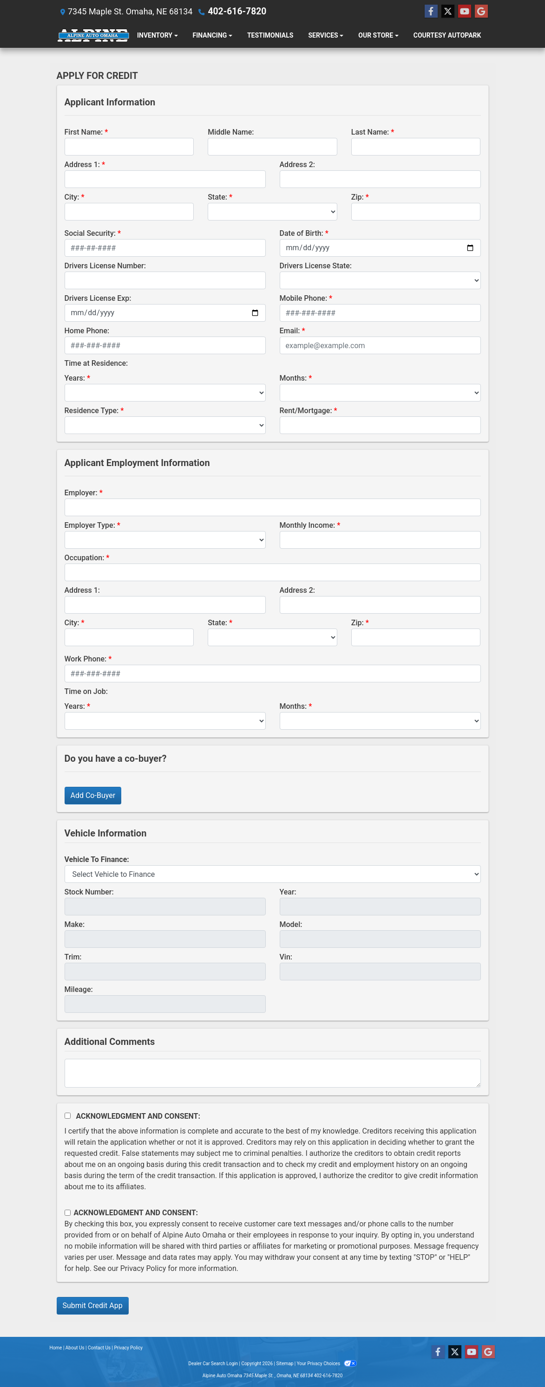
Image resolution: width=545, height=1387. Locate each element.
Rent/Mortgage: (306, 410)
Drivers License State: (316, 265)
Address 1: (82, 164)
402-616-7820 (235, 11)
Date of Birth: (301, 233)
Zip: (357, 197)
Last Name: (370, 132)
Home (56, 1347)
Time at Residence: (96, 363)
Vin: (286, 957)
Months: (293, 378)
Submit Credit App (93, 1305)
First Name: (84, 132)
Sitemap (284, 1363)
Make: (75, 924)
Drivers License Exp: (98, 298)
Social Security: (90, 233)
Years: (75, 378)
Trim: (73, 957)
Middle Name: (231, 132)
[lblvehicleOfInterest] (273, 874)
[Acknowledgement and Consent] (68, 1116)
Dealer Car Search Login (213, 1363)
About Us (75, 1347)
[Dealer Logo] (93, 35)
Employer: (81, 492)
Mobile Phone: (304, 298)
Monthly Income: (307, 525)
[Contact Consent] (68, 1213)
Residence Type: (92, 410)
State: (217, 197)
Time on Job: (86, 691)
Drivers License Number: (105, 265)
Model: (291, 924)
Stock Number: (89, 892)
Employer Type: (90, 525)
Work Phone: (86, 659)
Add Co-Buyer (93, 795)
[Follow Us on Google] (481, 12)
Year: (288, 892)
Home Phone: (87, 330)
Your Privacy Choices (327, 1363)
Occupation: (85, 557)
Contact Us (99, 1347)
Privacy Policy (143, 1268)
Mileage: (79, 989)
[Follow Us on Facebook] (431, 12)
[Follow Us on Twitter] (447, 12)
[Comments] (273, 1073)
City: (72, 197)
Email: (290, 330)
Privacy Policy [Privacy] (128, 1347)
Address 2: (297, 164)
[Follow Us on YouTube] (464, 12)
